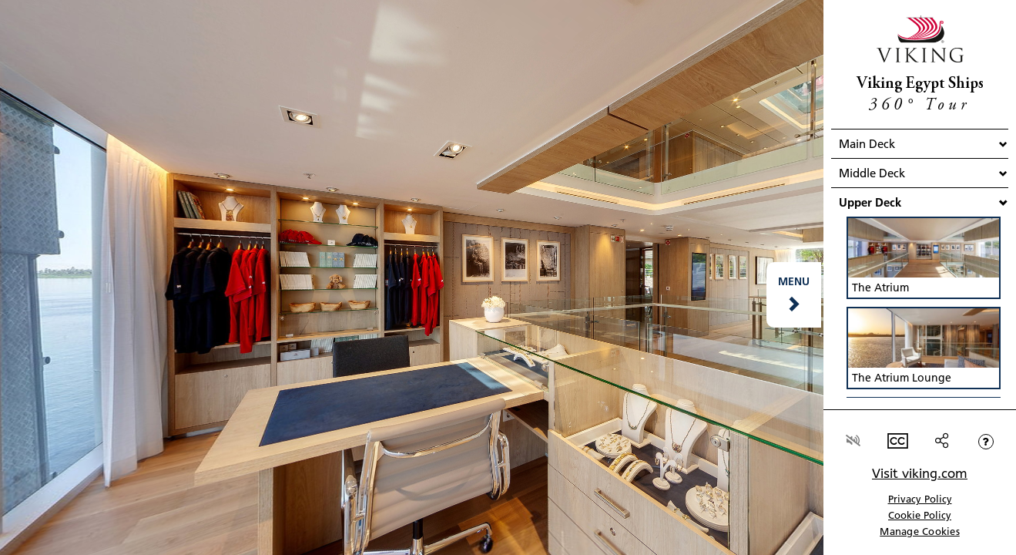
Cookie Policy (919, 515)
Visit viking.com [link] (919, 473)
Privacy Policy (920, 499)
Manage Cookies (920, 531)
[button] (793, 295)
